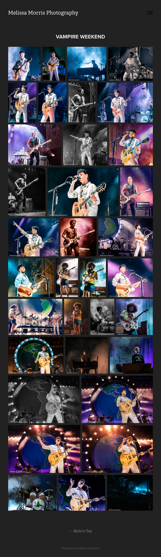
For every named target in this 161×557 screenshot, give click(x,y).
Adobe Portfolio (89, 548)
